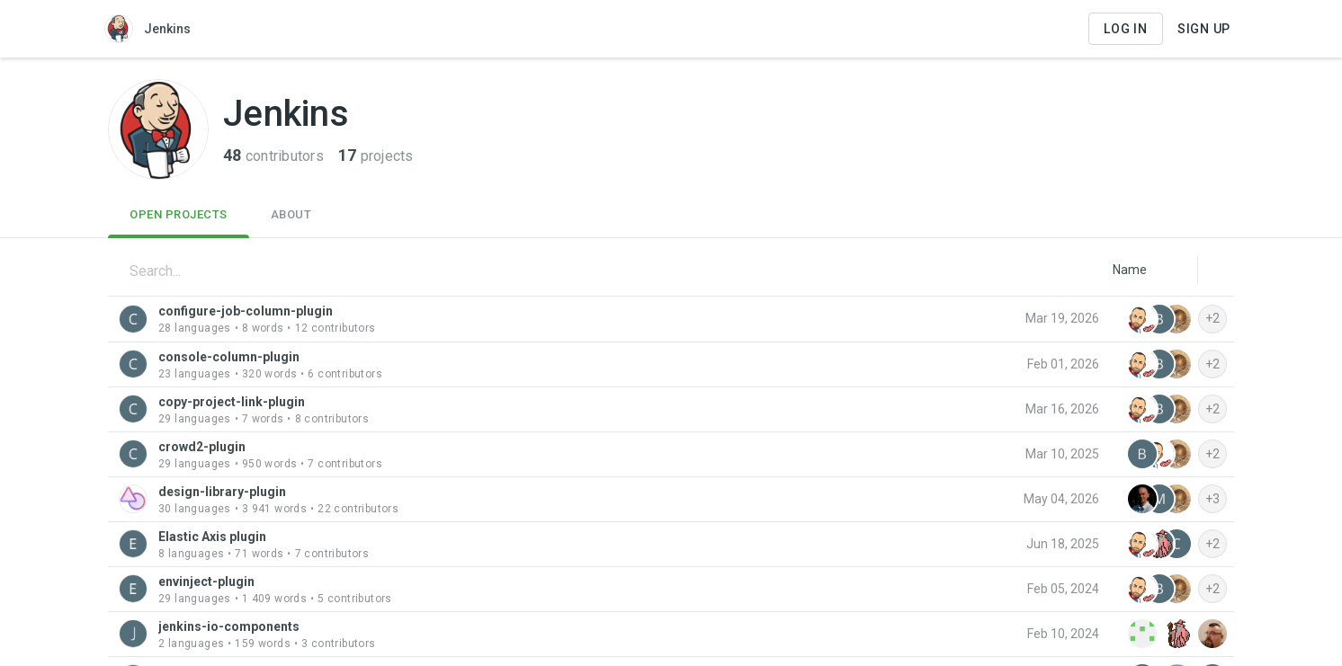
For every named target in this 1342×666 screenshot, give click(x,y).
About (291, 214)
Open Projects (179, 214)
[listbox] (1129, 270)
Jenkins (147, 28)
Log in (1125, 28)
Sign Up (1204, 29)
